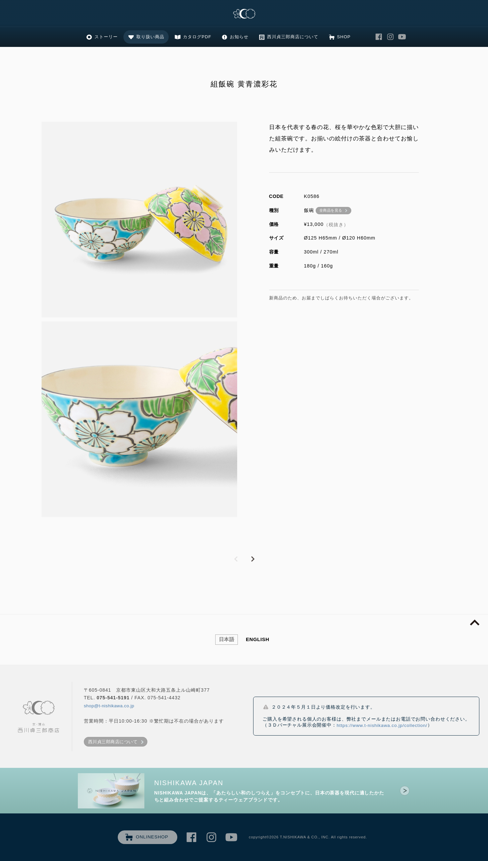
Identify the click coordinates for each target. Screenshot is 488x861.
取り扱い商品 (150, 36)
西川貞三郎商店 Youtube (402, 37)
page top (474, 622)
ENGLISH (257, 639)
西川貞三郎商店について (292, 36)
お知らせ (239, 36)
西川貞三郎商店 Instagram (390, 37)
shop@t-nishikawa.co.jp (109, 705)
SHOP (344, 36)
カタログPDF (197, 36)
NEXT (252, 559)
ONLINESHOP (152, 836)
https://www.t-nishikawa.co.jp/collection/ (382, 725)
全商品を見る (330, 210)
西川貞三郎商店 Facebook (379, 37)
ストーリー (106, 36)
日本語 (227, 639)
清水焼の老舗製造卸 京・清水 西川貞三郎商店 (244, 14)
